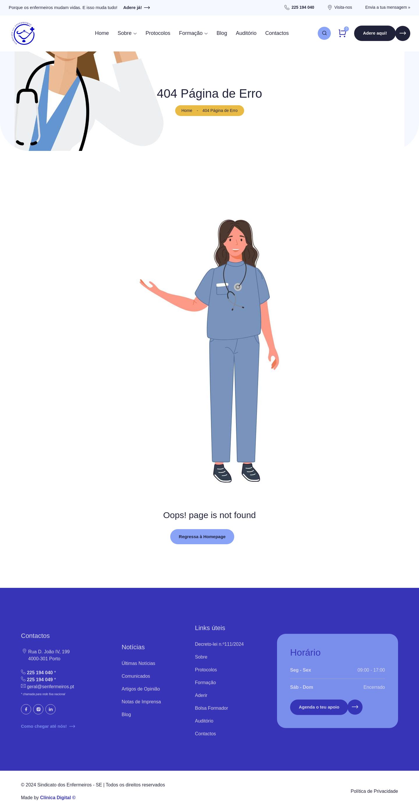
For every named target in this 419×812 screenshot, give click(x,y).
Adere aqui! (375, 33)
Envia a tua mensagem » (387, 7)
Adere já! (136, 7)
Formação (191, 33)
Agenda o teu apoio (319, 712)
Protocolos (157, 33)
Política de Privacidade (374, 791)
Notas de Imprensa (141, 706)
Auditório (246, 33)
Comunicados (136, 680)
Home (102, 33)
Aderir (201, 699)
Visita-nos (343, 7)
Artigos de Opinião (141, 693)
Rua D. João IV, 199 (45, 656)
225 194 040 (303, 7)
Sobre (125, 33)
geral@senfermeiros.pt (50, 691)
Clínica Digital (55, 797)
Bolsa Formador (211, 712)
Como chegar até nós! (48, 731)
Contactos (277, 33)
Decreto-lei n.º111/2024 (219, 648)
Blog (221, 33)
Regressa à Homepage (202, 536)
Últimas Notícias (138, 667)
